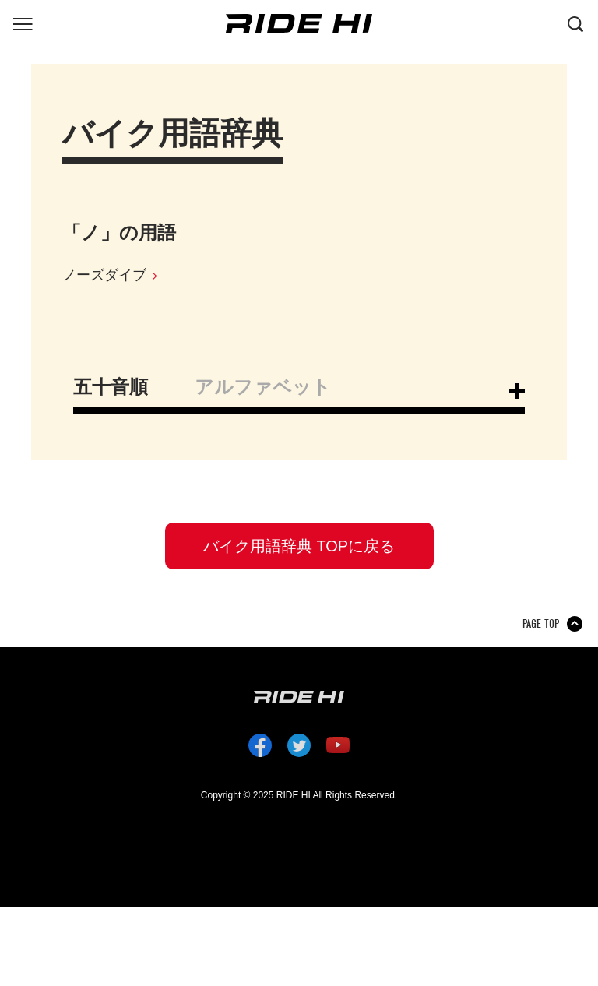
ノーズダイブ (104, 275)
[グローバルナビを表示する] (22, 22)
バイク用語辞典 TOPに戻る (299, 546)
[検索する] (575, 22)
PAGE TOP (540, 624)
